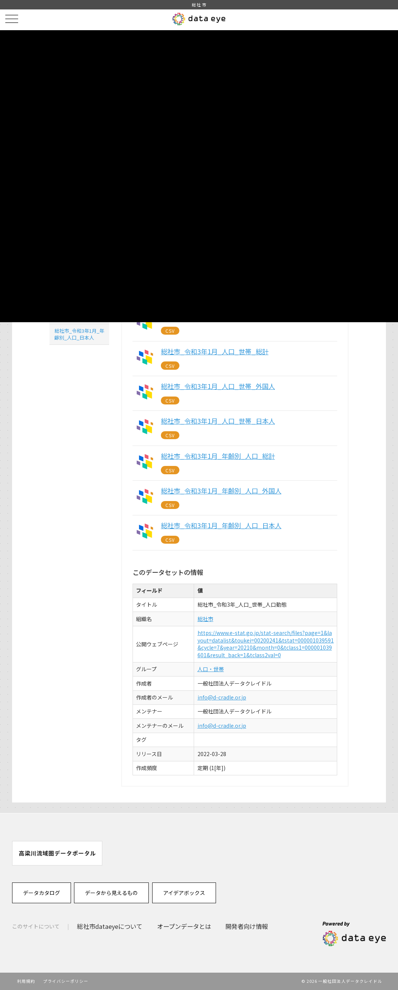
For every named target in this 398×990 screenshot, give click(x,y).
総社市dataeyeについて (109, 926)
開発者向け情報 (246, 926)
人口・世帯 (210, 669)
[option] (57, 853)
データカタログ (41, 892)
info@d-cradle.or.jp (221, 697)
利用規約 (26, 981)
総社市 (205, 619)
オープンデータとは (184, 926)
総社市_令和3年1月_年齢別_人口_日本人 (79, 334)
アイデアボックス (184, 892)
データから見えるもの (111, 892)
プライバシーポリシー (66, 981)
